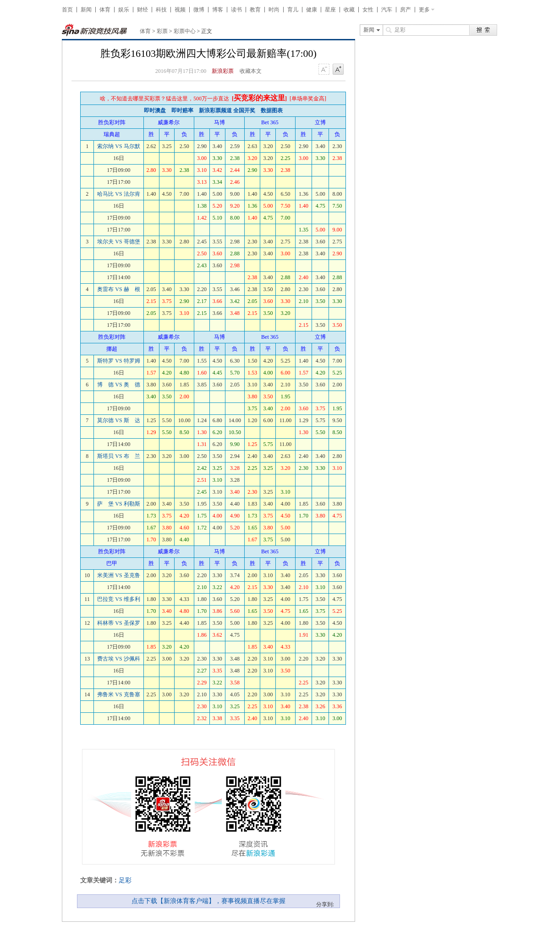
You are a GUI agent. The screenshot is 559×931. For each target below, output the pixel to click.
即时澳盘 (155, 110)
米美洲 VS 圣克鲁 (118, 575)
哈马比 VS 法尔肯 (118, 194)
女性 (367, 9)
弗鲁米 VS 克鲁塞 (118, 694)
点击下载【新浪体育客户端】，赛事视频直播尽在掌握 (208, 901)
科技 (161, 9)
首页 (67, 9)
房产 (405, 9)
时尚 (274, 9)
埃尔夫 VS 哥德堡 (118, 241)
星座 (330, 9)
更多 (424, 9)
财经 (142, 9)
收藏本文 (251, 71)
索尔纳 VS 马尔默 (118, 146)
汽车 (386, 9)
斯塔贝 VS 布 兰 (118, 456)
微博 (198, 9)
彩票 (162, 31)
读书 (236, 9)
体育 (104, 9)
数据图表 (272, 110)
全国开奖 (244, 110)
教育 (255, 9)
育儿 (292, 9)
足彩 (125, 880)
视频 (180, 9)
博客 (217, 9)
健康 (311, 9)
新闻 (86, 9)
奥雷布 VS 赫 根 (118, 289)
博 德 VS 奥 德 (118, 384)
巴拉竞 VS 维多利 (118, 599)
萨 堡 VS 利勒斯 (118, 504)
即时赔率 (182, 110)
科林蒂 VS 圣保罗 (118, 623)
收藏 (349, 9)
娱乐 (123, 9)
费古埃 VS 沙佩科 (118, 659)
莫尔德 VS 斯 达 (118, 420)
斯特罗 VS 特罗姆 (118, 361)
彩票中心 (185, 31)
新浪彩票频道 (215, 110)
